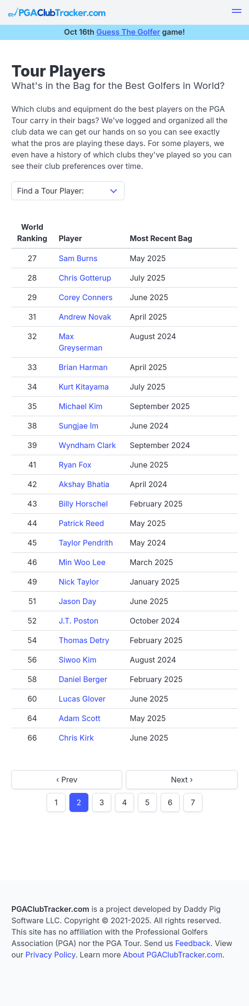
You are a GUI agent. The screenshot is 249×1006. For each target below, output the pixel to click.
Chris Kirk (76, 737)
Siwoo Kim (77, 659)
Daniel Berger (82, 679)
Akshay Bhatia (83, 484)
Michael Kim (80, 406)
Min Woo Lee (81, 562)
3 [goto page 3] (101, 802)
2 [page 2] (79, 802)
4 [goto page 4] (124, 802)
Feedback (193, 943)
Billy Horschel (82, 503)
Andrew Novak (84, 317)
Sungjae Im (78, 425)
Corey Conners (85, 297)
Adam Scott (79, 718)
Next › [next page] (182, 779)
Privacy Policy (51, 954)
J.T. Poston (78, 620)
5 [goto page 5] (147, 802)
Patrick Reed (81, 523)
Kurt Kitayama (83, 386)
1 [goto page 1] (56, 802)
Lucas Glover (81, 698)
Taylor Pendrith (85, 542)
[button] (236, 12)
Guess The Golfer (128, 32)
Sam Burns (77, 258)
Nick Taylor (78, 581)
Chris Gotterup (84, 278)
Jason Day (77, 601)
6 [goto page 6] (170, 802)
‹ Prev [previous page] (66, 779)
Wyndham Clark (87, 445)
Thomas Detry (83, 640)
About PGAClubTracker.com (172, 954)
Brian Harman (82, 367)
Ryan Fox (74, 464)
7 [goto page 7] (193, 802)
